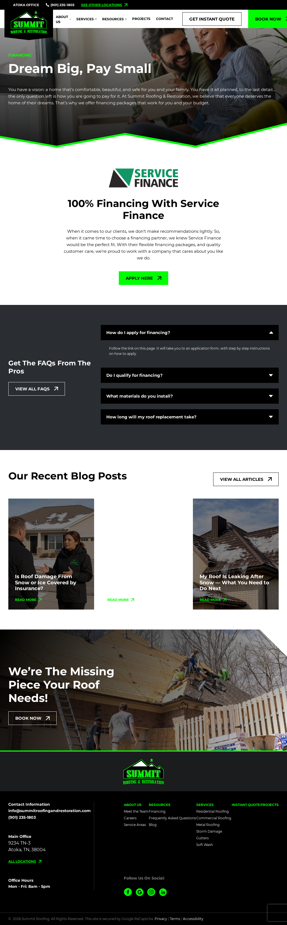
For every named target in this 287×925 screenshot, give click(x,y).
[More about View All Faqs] (36, 389)
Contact (164, 19)
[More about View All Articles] (246, 479)
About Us (62, 19)
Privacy (161, 919)
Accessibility (193, 919)
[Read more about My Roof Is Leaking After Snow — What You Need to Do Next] (213, 599)
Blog (153, 825)
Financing (157, 811)
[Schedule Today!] (32, 718)
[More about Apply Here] (143, 278)
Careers (130, 818)
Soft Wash (204, 845)
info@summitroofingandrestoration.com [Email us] (49, 810)
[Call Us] (211, 19)
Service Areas (135, 825)
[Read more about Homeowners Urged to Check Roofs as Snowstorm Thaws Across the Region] (120, 599)
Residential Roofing (212, 811)
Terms (175, 919)
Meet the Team (136, 811)
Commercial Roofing (213, 818)
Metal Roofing (208, 825)
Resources (113, 19)
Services (85, 19)
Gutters (202, 838)
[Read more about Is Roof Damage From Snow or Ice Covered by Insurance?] (28, 599)
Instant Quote (246, 805)
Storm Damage (209, 831)
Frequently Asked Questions (172, 818)
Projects (141, 19)
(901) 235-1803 (60, 5)
